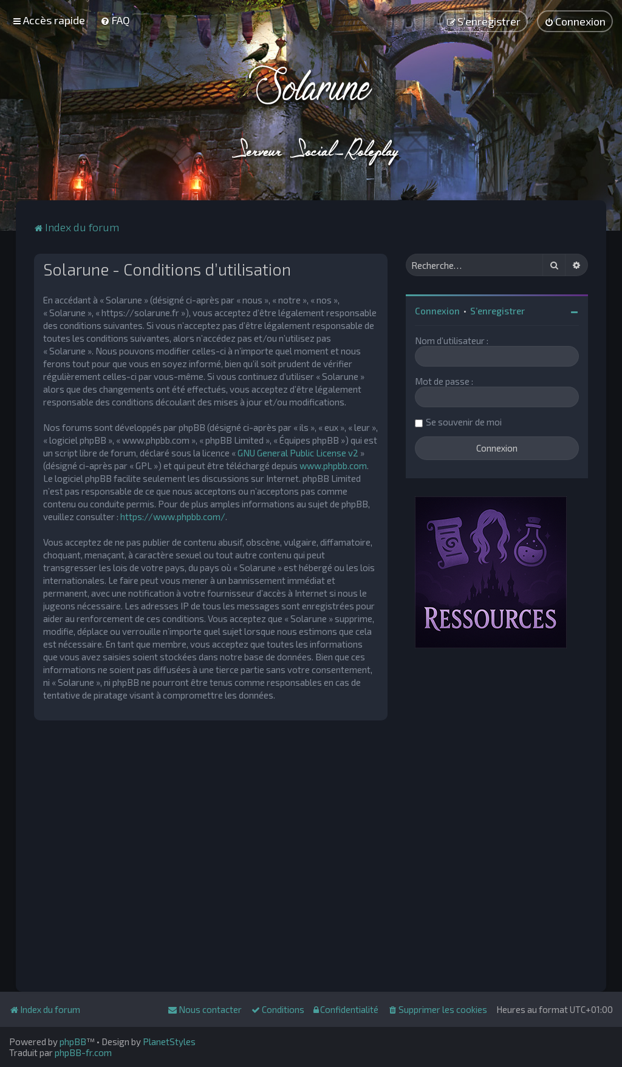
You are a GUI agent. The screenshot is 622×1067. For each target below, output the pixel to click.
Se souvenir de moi (464, 421)
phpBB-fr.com (83, 1052)
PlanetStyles (169, 1041)
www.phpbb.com (333, 465)
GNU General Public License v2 (298, 452)
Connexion (437, 310)
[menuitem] (115, 20)
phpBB (73, 1041)
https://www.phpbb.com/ (172, 516)
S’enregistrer (497, 310)
